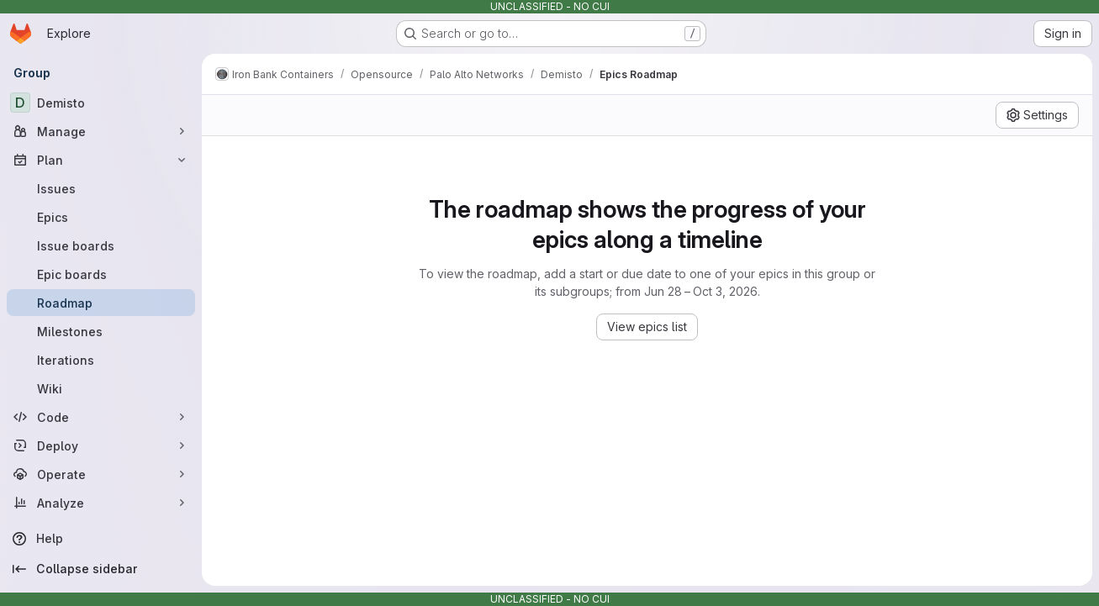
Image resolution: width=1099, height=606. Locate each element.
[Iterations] (101, 359)
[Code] (101, 416)
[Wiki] (101, 388)
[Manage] (101, 131)
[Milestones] (101, 331)
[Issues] (101, 188)
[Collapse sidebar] (101, 569)
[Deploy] (101, 445)
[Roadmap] (101, 302)
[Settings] (1037, 115)
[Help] (101, 538)
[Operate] (101, 474)
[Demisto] (101, 102)
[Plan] (101, 159)
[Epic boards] (101, 274)
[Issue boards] (101, 245)
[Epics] (101, 216)
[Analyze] (101, 502)
